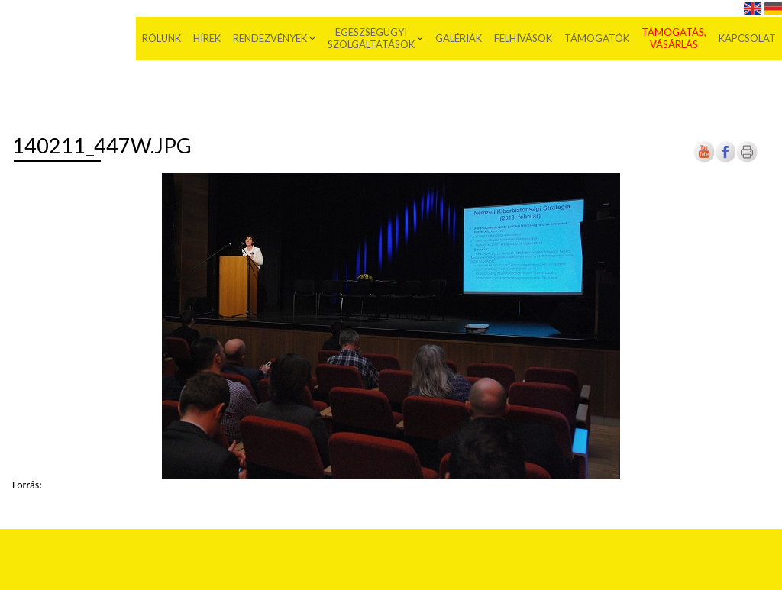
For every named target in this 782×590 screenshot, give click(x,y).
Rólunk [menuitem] (161, 38)
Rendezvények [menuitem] (270, 38)
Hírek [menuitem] (207, 38)
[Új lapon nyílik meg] (725, 159)
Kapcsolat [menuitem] (747, 38)
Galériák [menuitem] (458, 38)
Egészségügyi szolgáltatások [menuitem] (371, 38)
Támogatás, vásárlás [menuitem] (673, 38)
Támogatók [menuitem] (596, 38)
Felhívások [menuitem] (523, 38)
